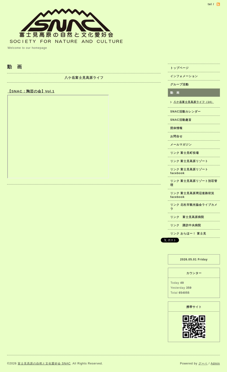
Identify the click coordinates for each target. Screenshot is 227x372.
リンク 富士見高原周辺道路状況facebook (192, 195)
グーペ (203, 363)
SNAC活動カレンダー (185, 111)
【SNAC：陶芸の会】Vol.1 (31, 91)
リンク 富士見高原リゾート (189, 161)
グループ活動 (179, 84)
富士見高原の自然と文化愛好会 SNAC (44, 363)
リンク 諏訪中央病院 (185, 225)
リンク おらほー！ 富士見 (188, 233)
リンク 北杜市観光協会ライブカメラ (193, 206)
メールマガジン (181, 144)
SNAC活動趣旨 (181, 119)
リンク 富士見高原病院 (187, 217)
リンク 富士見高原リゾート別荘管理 (193, 183)
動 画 (176, 92)
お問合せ (176, 136)
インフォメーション (184, 76)
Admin (215, 363)
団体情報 (176, 128)
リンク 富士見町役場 (184, 153)
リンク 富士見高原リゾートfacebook (189, 171)
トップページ (179, 68)
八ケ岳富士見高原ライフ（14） (194, 101)
